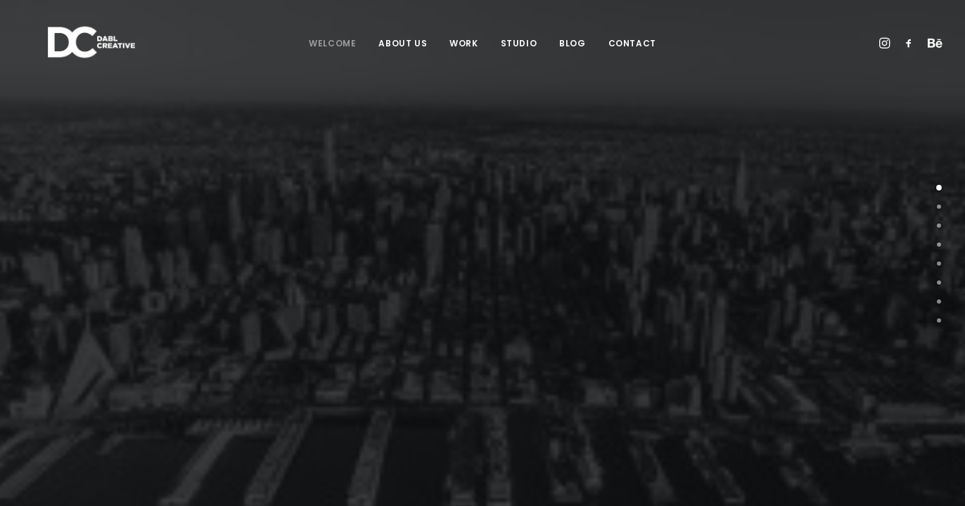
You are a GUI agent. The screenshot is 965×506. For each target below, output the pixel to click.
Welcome (332, 43)
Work (463, 43)
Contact (632, 43)
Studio (519, 43)
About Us (402, 43)
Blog (572, 43)
